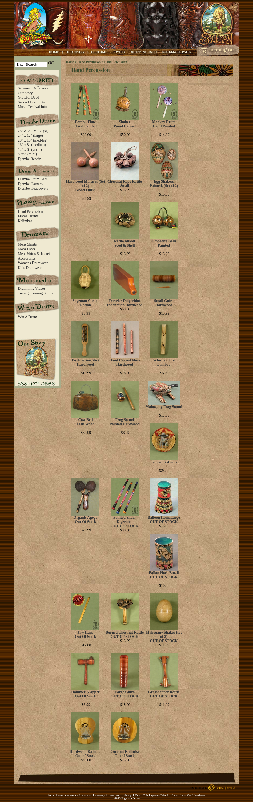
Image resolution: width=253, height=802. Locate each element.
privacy (127, 795)
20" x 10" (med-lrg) (32, 140)
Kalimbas (25, 221)
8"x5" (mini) (27, 154)
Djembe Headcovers (33, 188)
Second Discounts (31, 102)
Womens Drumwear (33, 263)
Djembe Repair (29, 159)
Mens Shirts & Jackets (34, 254)
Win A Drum (27, 317)
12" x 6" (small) (30, 150)
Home (70, 62)
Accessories (27, 258)
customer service (68, 795)
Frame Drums (28, 216)
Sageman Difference (33, 88)
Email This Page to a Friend (151, 795)
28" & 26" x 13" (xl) (33, 131)
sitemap (99, 795)
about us (86, 795)
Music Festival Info (32, 107)
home (51, 795)
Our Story (25, 93)
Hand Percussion (30, 212)
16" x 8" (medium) (32, 145)
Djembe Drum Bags (33, 179)
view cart (113, 795)
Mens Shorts (27, 244)
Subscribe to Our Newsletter (188, 795)
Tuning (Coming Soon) (35, 293)
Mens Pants (26, 249)
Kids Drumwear (30, 268)
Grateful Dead (28, 97)
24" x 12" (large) (30, 136)
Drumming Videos (32, 288)
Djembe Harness (30, 184)
